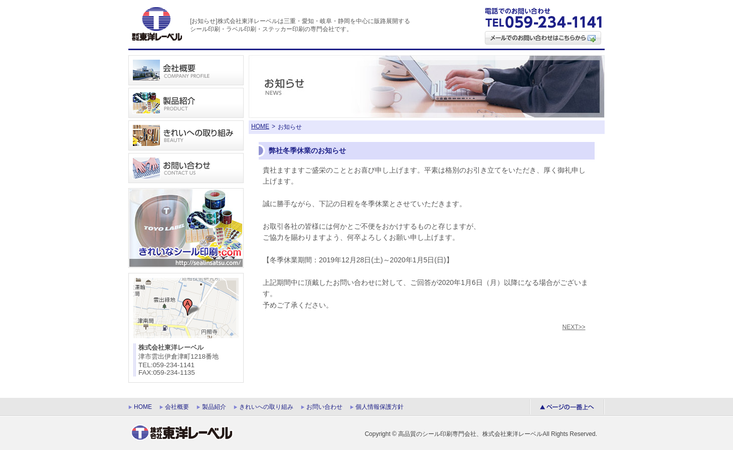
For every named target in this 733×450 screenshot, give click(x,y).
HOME (260, 126)
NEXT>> (574, 327)
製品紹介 (214, 406)
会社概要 (177, 406)
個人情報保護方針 (379, 406)
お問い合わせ (324, 406)
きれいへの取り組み (266, 406)
